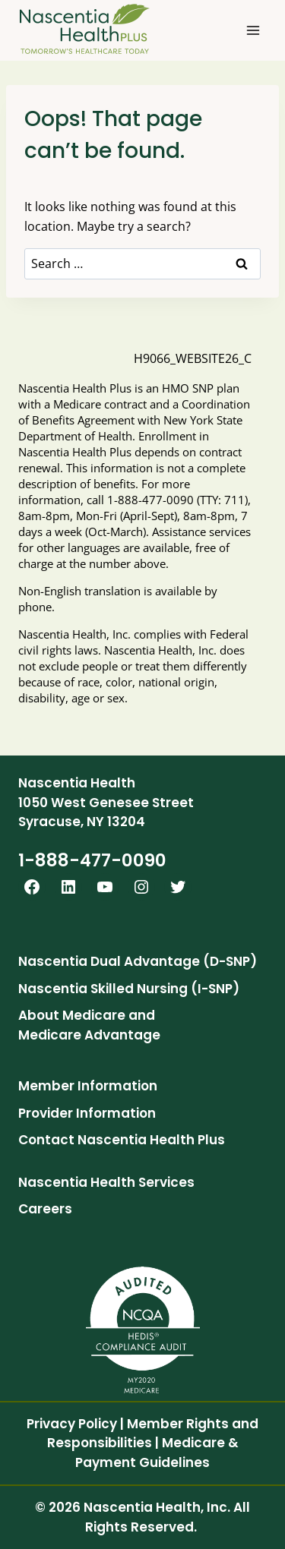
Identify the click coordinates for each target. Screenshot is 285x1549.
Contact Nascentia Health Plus (121, 1140)
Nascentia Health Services (106, 1182)
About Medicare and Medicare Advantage (89, 1025)
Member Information (87, 1086)
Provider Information (87, 1113)
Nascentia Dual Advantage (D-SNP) (137, 961)
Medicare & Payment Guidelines (157, 1453)
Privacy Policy (72, 1424)
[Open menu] (253, 30)
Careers (45, 1209)
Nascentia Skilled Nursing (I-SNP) (128, 989)
